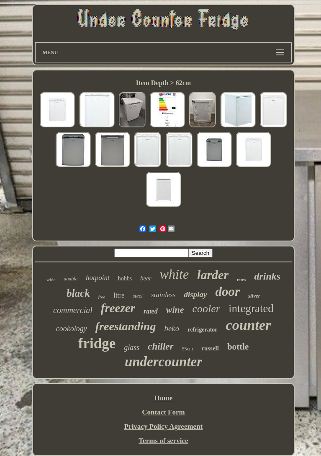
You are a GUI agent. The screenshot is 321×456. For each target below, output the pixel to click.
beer (146, 278)
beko (171, 328)
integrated (251, 308)
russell (210, 348)
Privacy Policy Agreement (163, 426)
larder (213, 275)
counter (248, 325)
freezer (118, 308)
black (78, 293)
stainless (163, 295)
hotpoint (98, 278)
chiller (160, 346)
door (227, 291)
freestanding (125, 326)
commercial (72, 310)
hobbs (125, 278)
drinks (267, 276)
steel (138, 296)
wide (50, 279)
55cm (187, 349)
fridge (97, 343)
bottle (238, 347)
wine (175, 309)
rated (151, 311)
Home (163, 398)
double (70, 279)
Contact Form (163, 412)
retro (241, 279)
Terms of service (163, 441)
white (174, 274)
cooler (206, 309)
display (195, 294)
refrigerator (202, 329)
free (101, 296)
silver (254, 296)
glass (131, 347)
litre (118, 295)
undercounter (163, 361)
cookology (71, 328)
